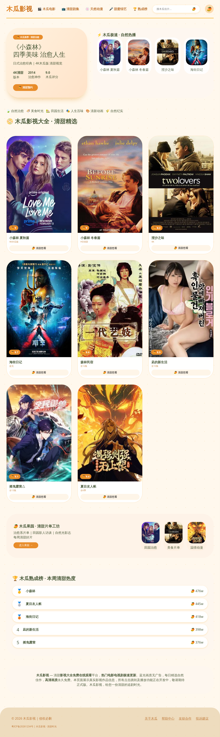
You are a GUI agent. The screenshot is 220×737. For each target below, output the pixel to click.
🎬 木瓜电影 (46, 9)
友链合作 (185, 718)
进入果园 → (26, 545)
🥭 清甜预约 (25, 87)
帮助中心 (168, 718)
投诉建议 (202, 718)
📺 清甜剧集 (70, 9)
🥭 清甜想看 (39, 248)
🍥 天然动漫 (94, 9)
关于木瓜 (151, 718)
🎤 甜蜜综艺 (118, 9)
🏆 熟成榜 (140, 9)
